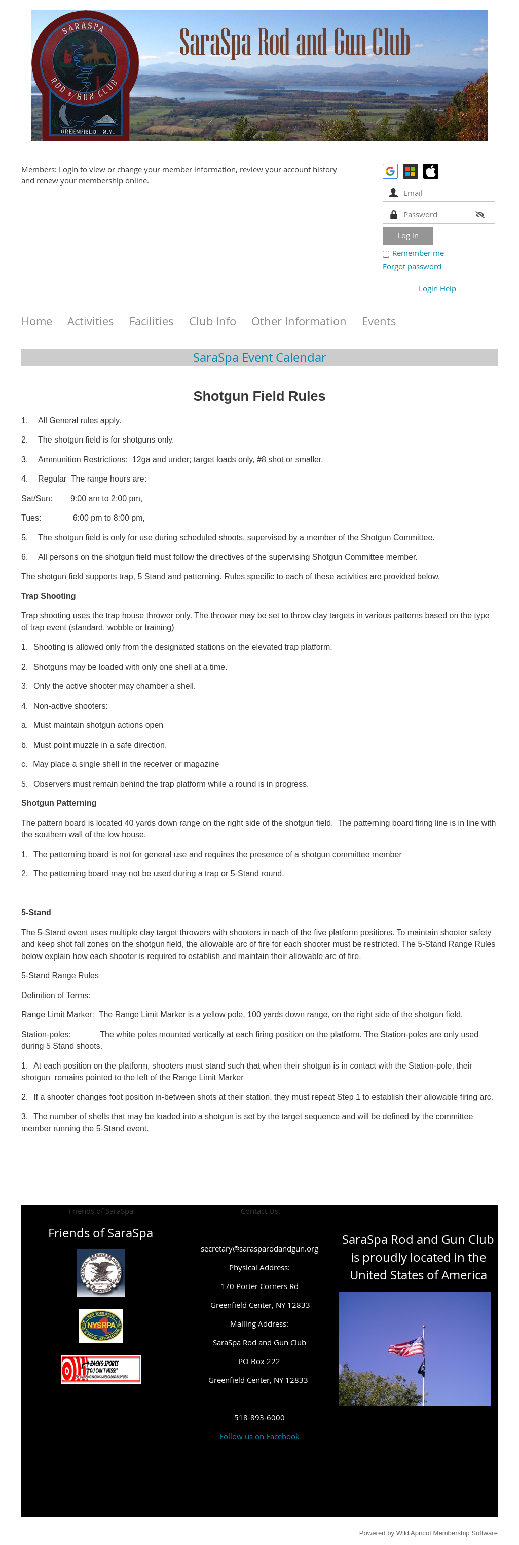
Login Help (437, 288)
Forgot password (412, 266)
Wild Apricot (413, 1533)
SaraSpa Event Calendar (259, 357)
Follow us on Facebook (259, 1436)
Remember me (418, 253)
